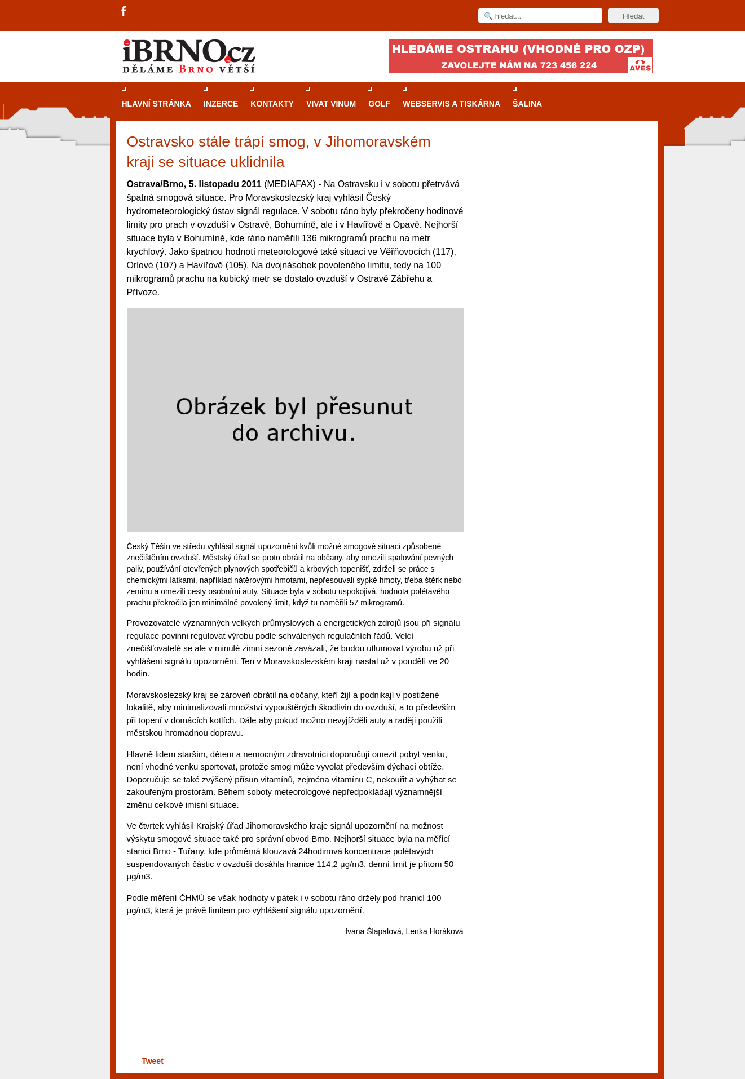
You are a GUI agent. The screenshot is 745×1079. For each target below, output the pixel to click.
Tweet (153, 1060)
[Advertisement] (293, 1010)
